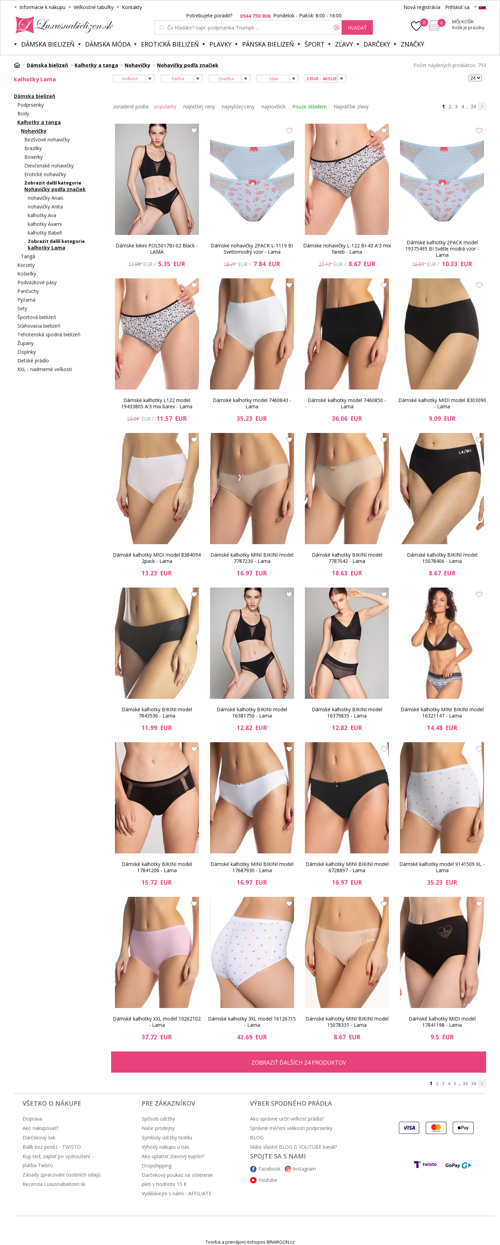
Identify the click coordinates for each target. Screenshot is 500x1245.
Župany (25, 343)
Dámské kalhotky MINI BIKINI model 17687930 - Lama (251, 867)
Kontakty (132, 7)
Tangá (28, 256)
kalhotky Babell (45, 232)
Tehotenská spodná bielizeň (49, 334)
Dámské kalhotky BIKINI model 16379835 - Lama (347, 712)
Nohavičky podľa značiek (55, 189)
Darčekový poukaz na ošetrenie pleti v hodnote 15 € (177, 1179)
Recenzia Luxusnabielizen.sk (54, 1184)
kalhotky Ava (42, 215)
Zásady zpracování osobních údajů (62, 1174)
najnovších (273, 106)
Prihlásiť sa (457, 7)
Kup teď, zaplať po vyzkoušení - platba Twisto (58, 1161)
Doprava (32, 1118)
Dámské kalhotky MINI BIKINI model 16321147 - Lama (442, 712)
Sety (22, 308)
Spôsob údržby (158, 1118)
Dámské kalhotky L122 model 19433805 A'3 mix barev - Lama (156, 403)
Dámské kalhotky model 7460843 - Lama (252, 403)
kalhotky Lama (46, 247)
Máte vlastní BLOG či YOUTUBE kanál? (293, 1147)
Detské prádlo (33, 360)
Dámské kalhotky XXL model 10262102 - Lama (157, 1021)
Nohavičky (34, 131)
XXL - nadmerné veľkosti (44, 369)
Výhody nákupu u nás (165, 1147)
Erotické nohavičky (45, 174)
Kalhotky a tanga (39, 122)
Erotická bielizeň (170, 44)
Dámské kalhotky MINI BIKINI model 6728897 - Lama (347, 867)
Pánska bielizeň (268, 44)
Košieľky (26, 273)
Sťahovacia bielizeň (38, 325)
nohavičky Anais (46, 198)
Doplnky (26, 352)
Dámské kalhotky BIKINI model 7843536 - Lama (157, 712)
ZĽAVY (344, 44)
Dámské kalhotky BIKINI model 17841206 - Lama (157, 867)
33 (465, 1083)
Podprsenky (30, 104)
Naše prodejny (158, 1128)
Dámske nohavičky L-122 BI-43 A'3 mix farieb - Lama (347, 248)
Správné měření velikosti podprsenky (291, 1128)
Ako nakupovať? (40, 1128)
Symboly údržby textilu (167, 1137)
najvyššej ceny (238, 106)
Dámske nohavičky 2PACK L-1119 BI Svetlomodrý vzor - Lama (252, 248)
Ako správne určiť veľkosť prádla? (287, 1118)
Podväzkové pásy (37, 282)
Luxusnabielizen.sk (63, 25)
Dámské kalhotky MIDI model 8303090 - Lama (442, 403)
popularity (165, 106)
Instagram (304, 1168)
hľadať (357, 27)
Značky (412, 44)
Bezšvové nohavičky (47, 139)
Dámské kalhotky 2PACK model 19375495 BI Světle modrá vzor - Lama (442, 248)
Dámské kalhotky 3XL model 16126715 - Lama (252, 1021)
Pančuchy (28, 291)
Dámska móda (108, 44)
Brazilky (33, 148)
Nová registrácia (421, 7)
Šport (315, 44)
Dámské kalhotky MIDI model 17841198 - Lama (442, 1021)
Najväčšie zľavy (351, 106)
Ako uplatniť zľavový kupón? (173, 1156)
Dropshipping (157, 1165)
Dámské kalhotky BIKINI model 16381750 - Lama (252, 712)
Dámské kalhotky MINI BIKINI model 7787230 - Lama (251, 557)
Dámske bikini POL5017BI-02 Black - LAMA (157, 248)
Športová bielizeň (36, 317)
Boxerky (33, 157)
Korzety (26, 265)
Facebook (269, 1168)
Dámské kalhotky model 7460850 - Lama (347, 403)
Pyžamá (26, 299)
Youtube (267, 1180)
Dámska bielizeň (48, 44)
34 (473, 106)
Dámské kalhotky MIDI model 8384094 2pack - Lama (157, 557)
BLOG (257, 1137)
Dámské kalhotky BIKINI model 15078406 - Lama (442, 557)
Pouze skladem (309, 106)
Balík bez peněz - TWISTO (52, 1147)
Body (23, 113)
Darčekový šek (39, 1137)
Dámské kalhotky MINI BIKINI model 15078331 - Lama (347, 1021)
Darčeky (377, 44)
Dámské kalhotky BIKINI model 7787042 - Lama (347, 557)
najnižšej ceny (199, 106)
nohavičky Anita (45, 206)
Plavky (220, 44)
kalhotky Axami (45, 224)
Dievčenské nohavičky (49, 165)
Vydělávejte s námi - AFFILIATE (176, 1193)
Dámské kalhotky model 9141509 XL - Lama (442, 867)
